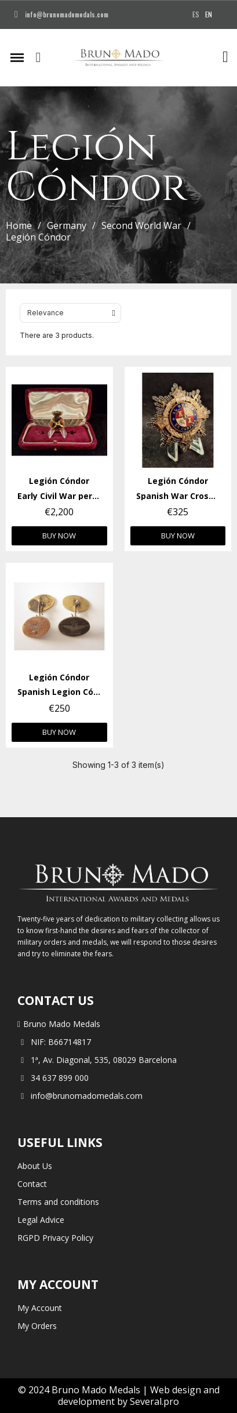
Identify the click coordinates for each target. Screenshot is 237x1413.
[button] (38, 57)
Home (19, 225)
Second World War (141, 225)
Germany (66, 225)
